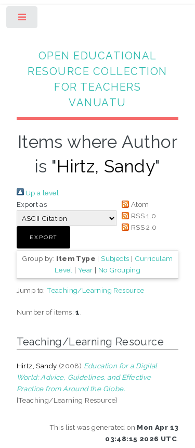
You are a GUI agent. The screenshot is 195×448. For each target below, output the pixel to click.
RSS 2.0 (138, 227)
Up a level (38, 193)
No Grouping (119, 270)
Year (85, 270)
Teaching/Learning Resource (95, 290)
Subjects (115, 258)
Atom (134, 204)
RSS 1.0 (138, 215)
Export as (32, 204)
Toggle (22, 19)
